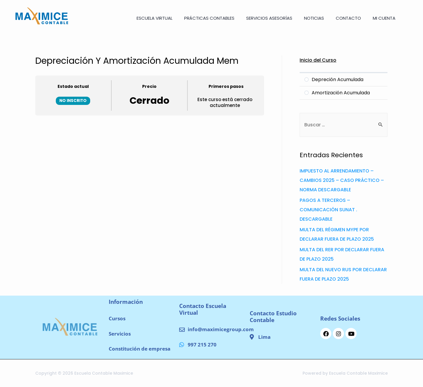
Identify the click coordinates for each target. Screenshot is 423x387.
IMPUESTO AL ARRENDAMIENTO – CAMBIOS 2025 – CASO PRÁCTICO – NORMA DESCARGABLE (342, 180)
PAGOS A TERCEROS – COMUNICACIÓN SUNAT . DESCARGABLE (328, 209)
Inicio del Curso (318, 60)
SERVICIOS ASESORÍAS (269, 18)
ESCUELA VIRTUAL (154, 18)
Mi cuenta (384, 18)
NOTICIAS (314, 18)
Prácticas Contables (209, 18)
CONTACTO (348, 18)
